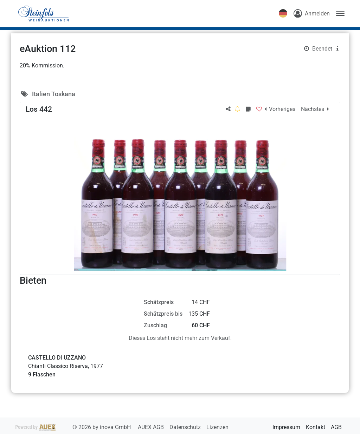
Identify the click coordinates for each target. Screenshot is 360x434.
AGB (336, 427)
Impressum (286, 427)
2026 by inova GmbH (73, 427)
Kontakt (315, 427)
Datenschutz (185, 427)
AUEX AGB (151, 427)
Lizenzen (217, 427)
